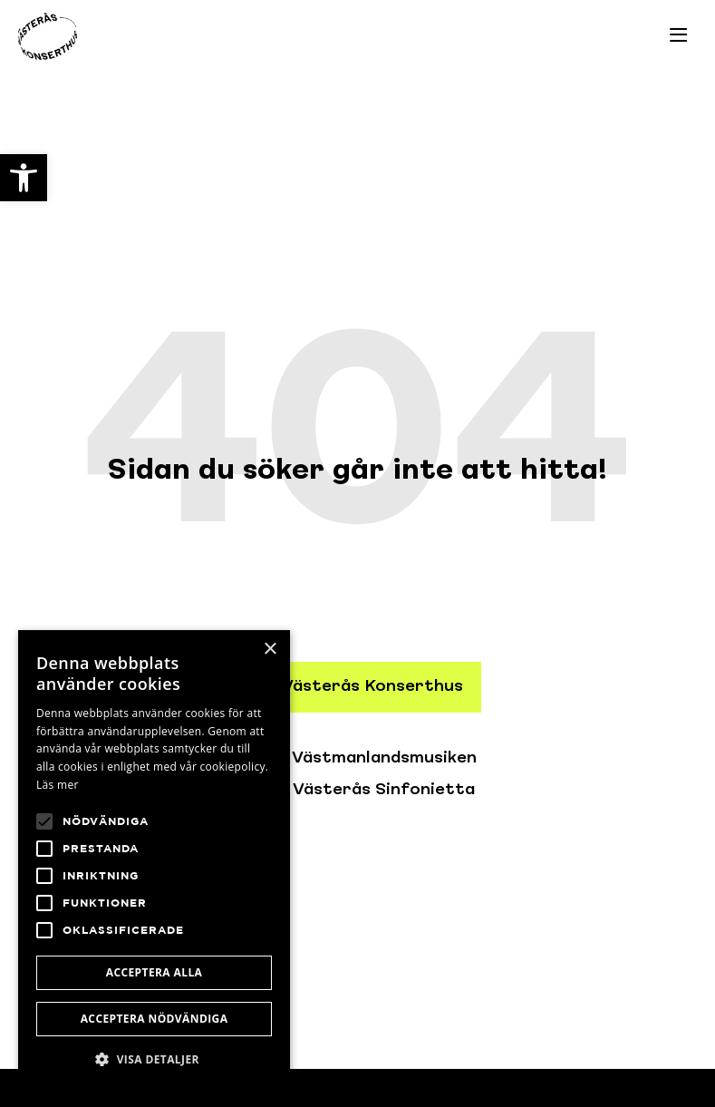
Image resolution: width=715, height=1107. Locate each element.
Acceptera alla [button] (154, 972)
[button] (154, 1059)
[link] (23, 177)
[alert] (154, 859)
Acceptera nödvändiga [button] (154, 1018)
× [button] (269, 649)
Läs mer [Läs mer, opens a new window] (57, 784)
